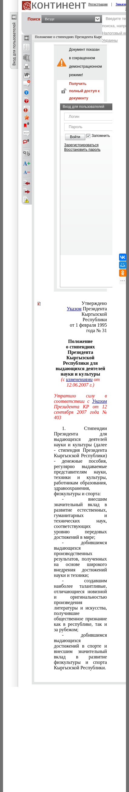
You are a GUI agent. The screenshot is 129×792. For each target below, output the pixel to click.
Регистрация (98, 4)
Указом (74, 308)
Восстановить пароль (82, 149)
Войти (75, 137)
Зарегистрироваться (81, 145)
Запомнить (101, 136)
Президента (87, 308)
